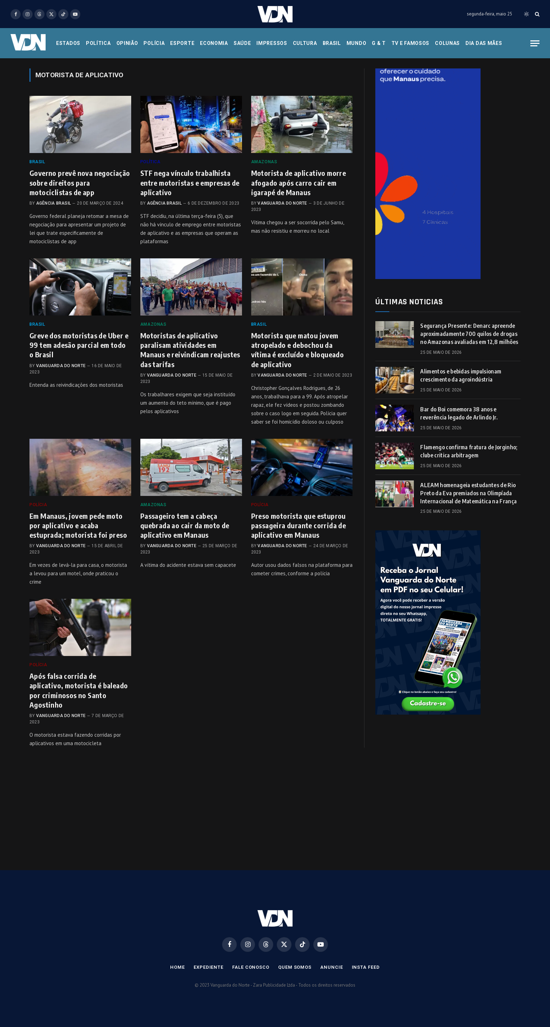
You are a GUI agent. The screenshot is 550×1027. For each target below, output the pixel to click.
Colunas (447, 43)
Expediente (208, 967)
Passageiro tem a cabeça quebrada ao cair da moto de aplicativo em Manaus (184, 525)
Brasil (332, 43)
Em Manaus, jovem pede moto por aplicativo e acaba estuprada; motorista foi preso (78, 525)
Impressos (271, 43)
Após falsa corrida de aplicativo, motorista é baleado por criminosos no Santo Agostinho (78, 690)
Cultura (305, 43)
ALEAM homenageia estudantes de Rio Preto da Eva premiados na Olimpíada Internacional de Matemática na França (468, 493)
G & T (379, 43)
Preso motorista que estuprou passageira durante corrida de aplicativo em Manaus (298, 525)
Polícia (154, 43)
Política (98, 43)
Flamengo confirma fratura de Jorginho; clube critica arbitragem (468, 451)
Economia (214, 43)
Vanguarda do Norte (282, 203)
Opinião (127, 43)
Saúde (242, 43)
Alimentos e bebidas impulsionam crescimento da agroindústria (460, 375)
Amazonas (264, 161)
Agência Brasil (53, 203)
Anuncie (331, 967)
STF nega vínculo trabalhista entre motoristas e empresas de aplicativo (190, 182)
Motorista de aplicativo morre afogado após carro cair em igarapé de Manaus (298, 182)
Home (177, 967)
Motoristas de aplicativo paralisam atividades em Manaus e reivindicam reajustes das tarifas (190, 350)
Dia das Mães (483, 43)
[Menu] (534, 43)
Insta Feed (366, 967)
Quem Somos (294, 967)
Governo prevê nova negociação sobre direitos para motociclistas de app (79, 182)
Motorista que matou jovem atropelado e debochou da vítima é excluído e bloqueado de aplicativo (297, 350)
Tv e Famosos (410, 43)
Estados (68, 43)
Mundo (357, 43)
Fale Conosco (250, 967)
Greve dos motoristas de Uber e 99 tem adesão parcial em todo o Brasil (78, 345)
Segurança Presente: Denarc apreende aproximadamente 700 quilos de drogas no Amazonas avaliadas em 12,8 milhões (469, 333)
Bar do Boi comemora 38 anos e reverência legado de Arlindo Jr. (459, 413)
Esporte (182, 43)
